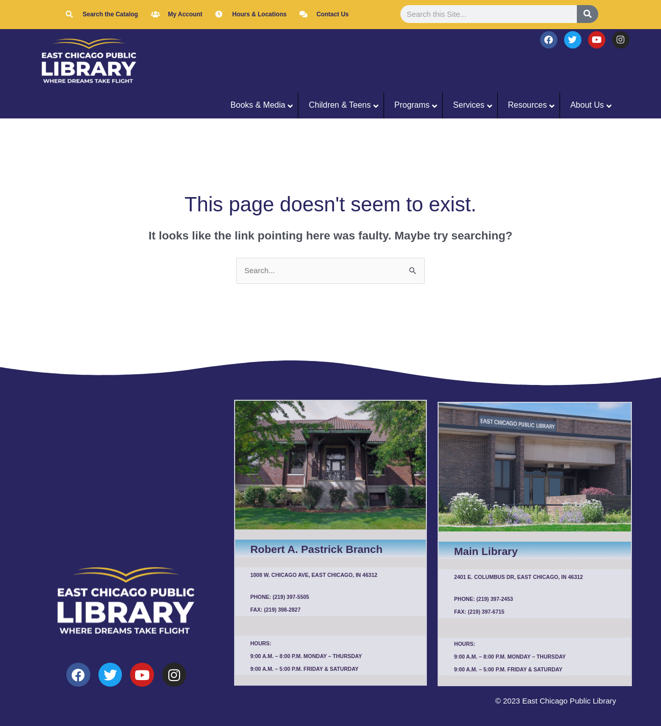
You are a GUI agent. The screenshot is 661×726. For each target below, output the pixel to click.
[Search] (587, 14)
